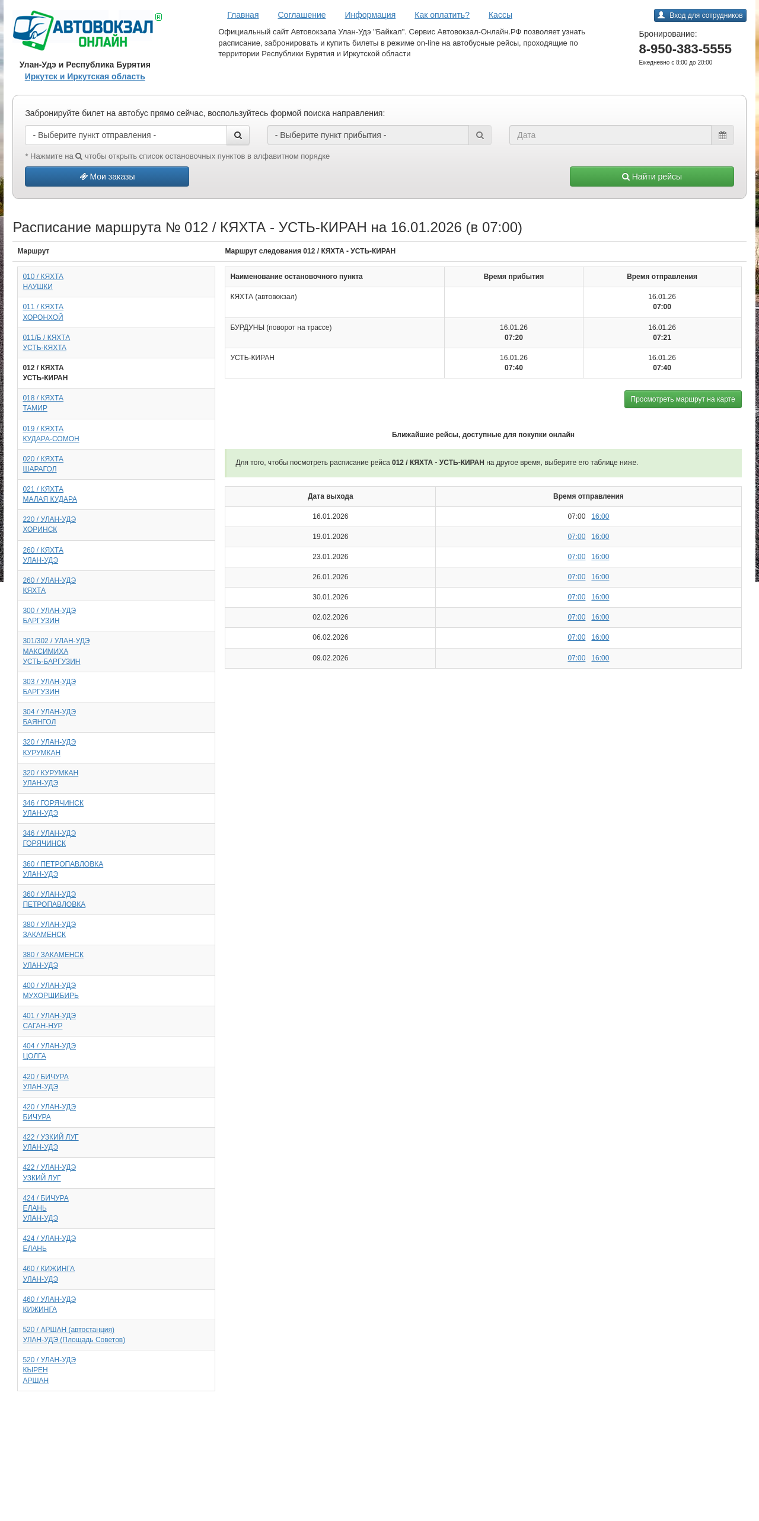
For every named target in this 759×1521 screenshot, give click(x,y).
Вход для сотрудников (700, 15)
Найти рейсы (652, 176)
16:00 (600, 516)
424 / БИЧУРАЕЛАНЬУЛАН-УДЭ (45, 1208)
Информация (370, 15)
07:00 (576, 536)
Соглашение (302, 15)
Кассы (500, 15)
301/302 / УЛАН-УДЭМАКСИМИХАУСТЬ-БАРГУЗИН (56, 651)
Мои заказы (107, 176)
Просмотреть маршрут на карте (683, 399)
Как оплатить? (442, 15)
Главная (243, 15)
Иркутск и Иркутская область (85, 76)
